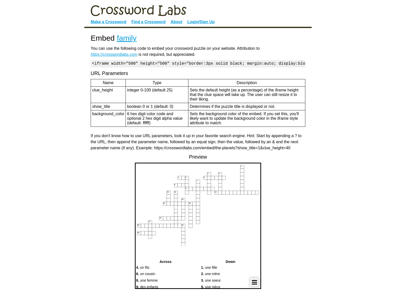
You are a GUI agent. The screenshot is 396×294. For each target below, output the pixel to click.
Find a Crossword (148, 22)
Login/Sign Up (201, 22)
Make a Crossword (108, 22)
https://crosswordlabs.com (114, 54)
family (126, 38)
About (176, 22)
